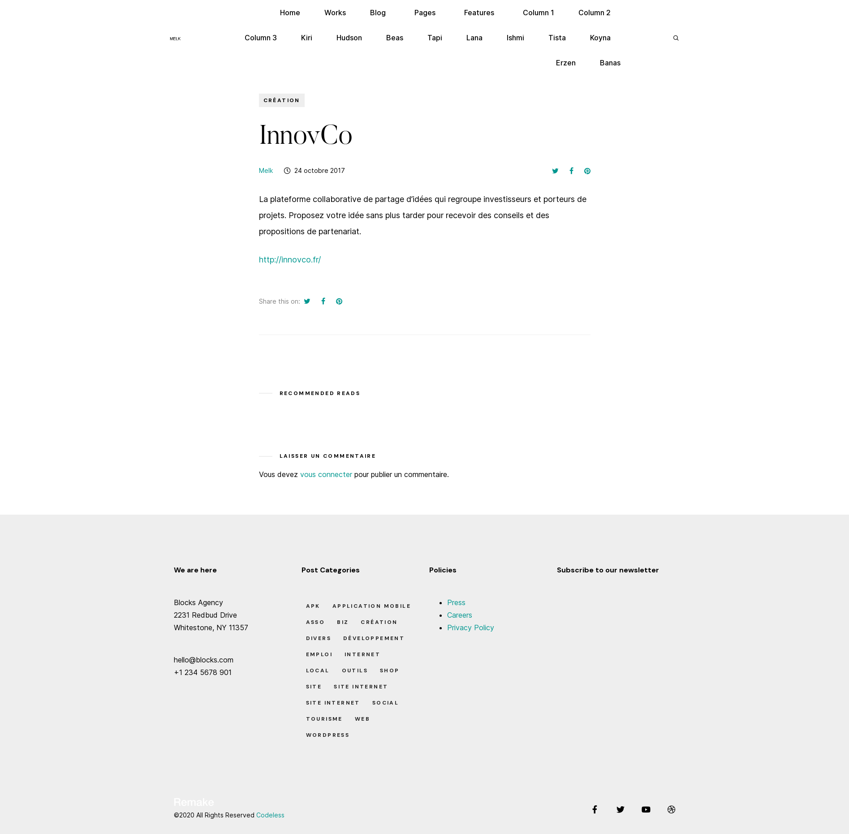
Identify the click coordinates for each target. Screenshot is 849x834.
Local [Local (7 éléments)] (318, 670)
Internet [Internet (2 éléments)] (362, 654)
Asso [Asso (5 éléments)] (315, 622)
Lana (474, 37)
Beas (394, 37)
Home (290, 12)
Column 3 (261, 37)
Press (456, 602)
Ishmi (515, 37)
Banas (610, 62)
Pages (424, 12)
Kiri (306, 37)
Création (281, 100)
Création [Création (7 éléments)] (379, 622)
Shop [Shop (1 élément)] (390, 670)
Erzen (566, 62)
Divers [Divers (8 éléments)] (318, 638)
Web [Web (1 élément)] (362, 718)
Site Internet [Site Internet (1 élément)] (361, 686)
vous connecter (326, 474)
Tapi (434, 37)
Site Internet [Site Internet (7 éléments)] (333, 702)
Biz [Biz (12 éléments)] (343, 622)
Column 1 (538, 12)
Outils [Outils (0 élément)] (355, 670)
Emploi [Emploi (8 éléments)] (319, 654)
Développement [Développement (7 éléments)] (374, 638)
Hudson (349, 37)
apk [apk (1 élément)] (313, 606)
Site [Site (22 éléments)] (314, 686)
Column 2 (594, 12)
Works (335, 12)
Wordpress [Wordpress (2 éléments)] (328, 735)
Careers (459, 614)
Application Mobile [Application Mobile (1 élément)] (371, 606)
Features (479, 12)
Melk (266, 170)
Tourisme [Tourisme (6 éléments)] (324, 718)
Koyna (600, 37)
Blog (378, 12)
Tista (557, 37)
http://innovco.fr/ (290, 259)
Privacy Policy (470, 627)
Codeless (270, 815)
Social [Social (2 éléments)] (385, 702)
